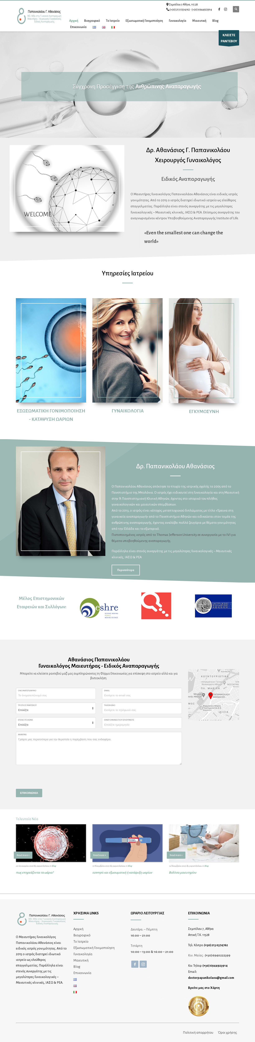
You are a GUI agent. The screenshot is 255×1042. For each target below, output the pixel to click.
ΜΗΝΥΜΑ (22, 735)
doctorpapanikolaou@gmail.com (211, 977)
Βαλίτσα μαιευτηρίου (182, 872)
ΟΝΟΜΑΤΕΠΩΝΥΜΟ (27, 691)
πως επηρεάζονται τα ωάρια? (34, 872)
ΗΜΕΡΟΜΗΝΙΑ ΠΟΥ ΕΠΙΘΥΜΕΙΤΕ (119, 720)
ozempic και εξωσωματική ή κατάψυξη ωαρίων (122, 872)
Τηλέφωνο (109, 705)
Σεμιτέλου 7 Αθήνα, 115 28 (183, 4)
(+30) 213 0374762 (180, 9)
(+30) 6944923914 (202, 9)
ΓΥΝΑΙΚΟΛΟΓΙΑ (128, 410)
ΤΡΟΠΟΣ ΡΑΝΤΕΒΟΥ (27, 705)
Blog (54, 866)
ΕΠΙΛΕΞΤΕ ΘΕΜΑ (25, 720)
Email (107, 691)
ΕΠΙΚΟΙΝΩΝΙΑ (29, 792)
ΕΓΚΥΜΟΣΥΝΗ (204, 411)
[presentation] (47, 776)
